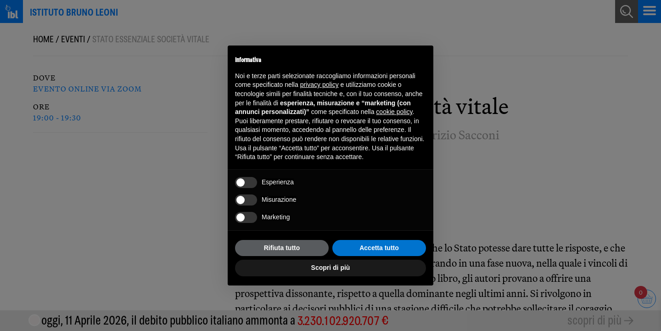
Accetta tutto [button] (379, 247)
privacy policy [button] (319, 84)
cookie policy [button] (394, 111)
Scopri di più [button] (330, 267)
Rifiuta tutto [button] (282, 247)
